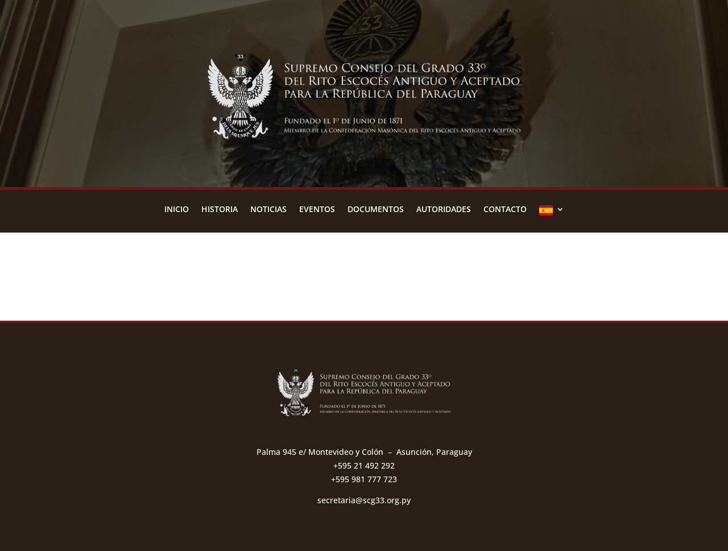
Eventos (317, 209)
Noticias (268, 209)
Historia (219, 209)
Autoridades (443, 209)
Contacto (505, 209)
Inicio (176, 209)
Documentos (376, 209)
